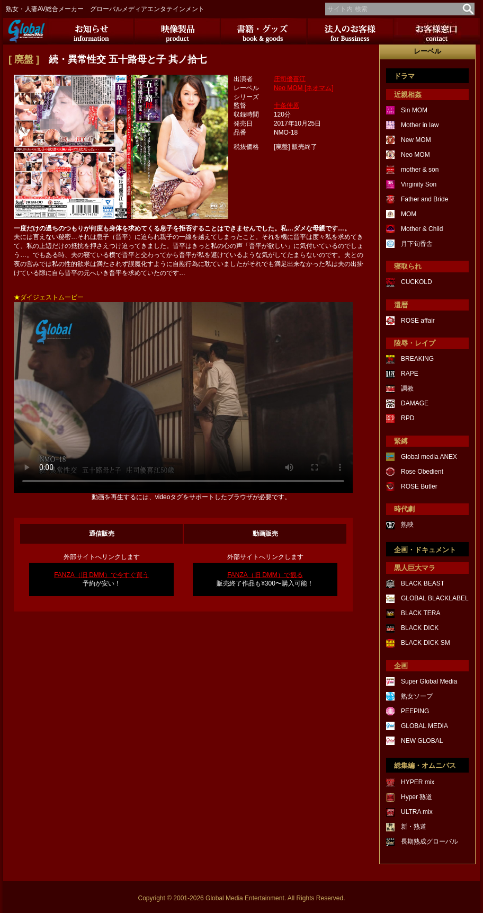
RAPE (409, 373)
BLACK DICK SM (425, 642)
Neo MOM (415, 154)
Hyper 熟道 (416, 797)
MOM (408, 214)
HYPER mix (417, 782)
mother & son (420, 169)
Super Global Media (429, 681)
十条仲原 (286, 105)
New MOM (416, 140)
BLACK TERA (420, 613)
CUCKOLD (416, 282)
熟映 (407, 524)
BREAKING (417, 358)
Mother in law (420, 125)
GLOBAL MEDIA (424, 726)
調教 (407, 388)
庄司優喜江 (290, 79)
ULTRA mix (417, 812)
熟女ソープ (417, 696)
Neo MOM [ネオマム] (304, 88)
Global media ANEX (429, 456)
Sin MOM (414, 110)
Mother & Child (422, 229)
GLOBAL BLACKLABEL (435, 598)
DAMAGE (414, 403)
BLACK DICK (420, 628)
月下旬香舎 (417, 243)
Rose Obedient (422, 471)
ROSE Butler (419, 486)
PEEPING (415, 711)
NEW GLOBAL (422, 740)
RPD (407, 418)
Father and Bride (424, 199)
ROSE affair (418, 320)
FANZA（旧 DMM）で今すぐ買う (101, 575)
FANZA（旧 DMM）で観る (265, 575)
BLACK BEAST (422, 583)
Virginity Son (418, 184)
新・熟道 (413, 826)
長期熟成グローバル (429, 841)
